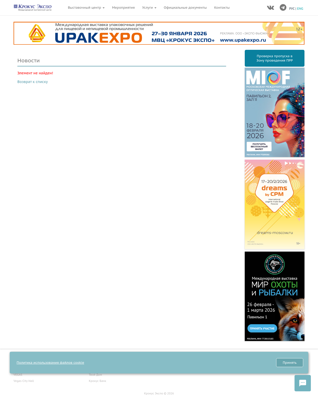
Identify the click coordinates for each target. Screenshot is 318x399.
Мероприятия (123, 7)
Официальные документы (185, 7)
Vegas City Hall (24, 381)
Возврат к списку (32, 81)
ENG (300, 8)
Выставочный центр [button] (86, 7)
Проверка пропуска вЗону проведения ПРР (274, 58)
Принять (290, 362)
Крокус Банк (97, 381)
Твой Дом (95, 375)
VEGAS (18, 375)
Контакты (222, 7)
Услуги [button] (149, 7)
